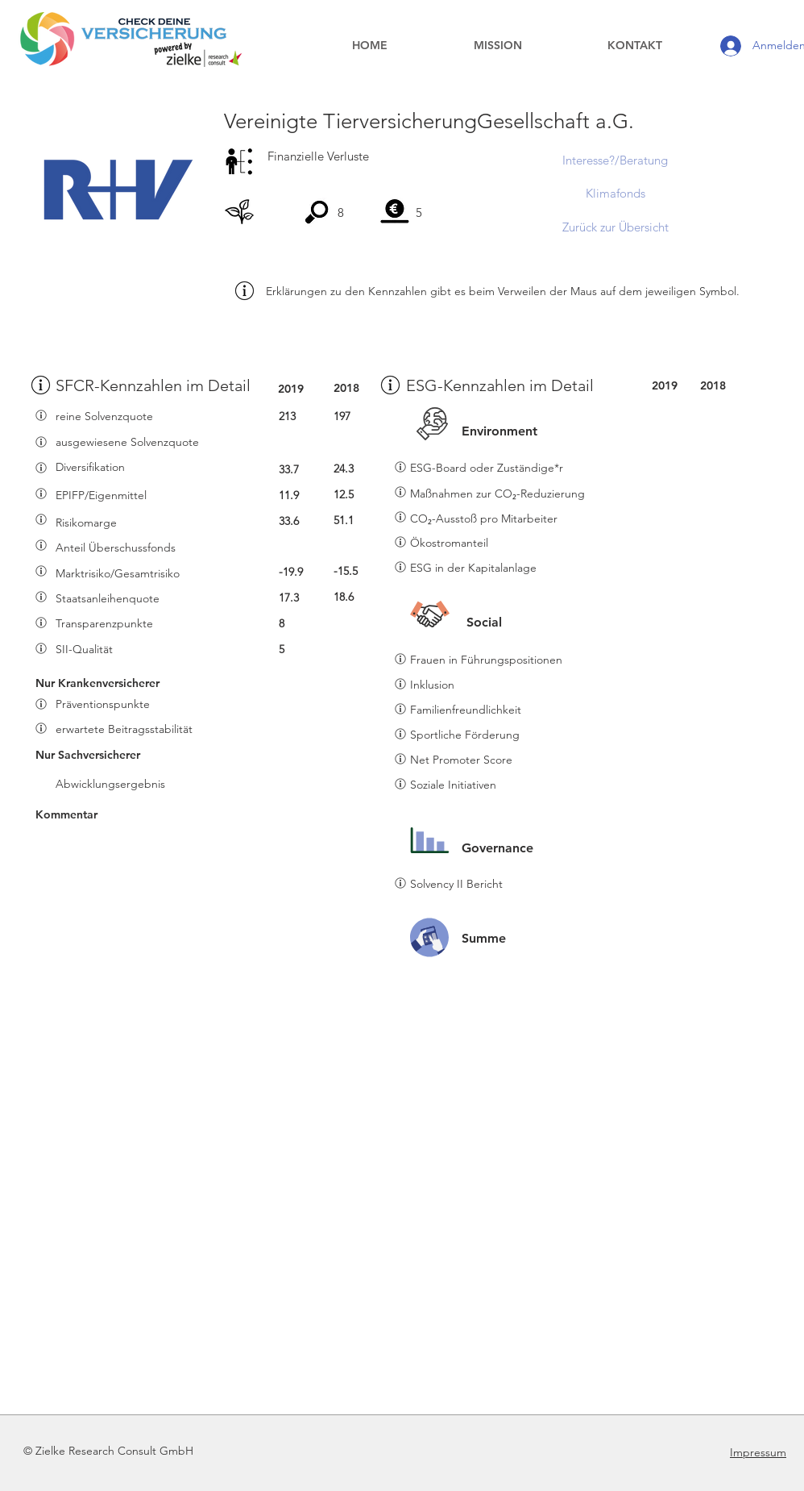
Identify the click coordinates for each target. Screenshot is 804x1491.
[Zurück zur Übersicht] (615, 226)
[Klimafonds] (615, 193)
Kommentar (66, 814)
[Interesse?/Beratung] (615, 160)
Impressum (758, 1452)
